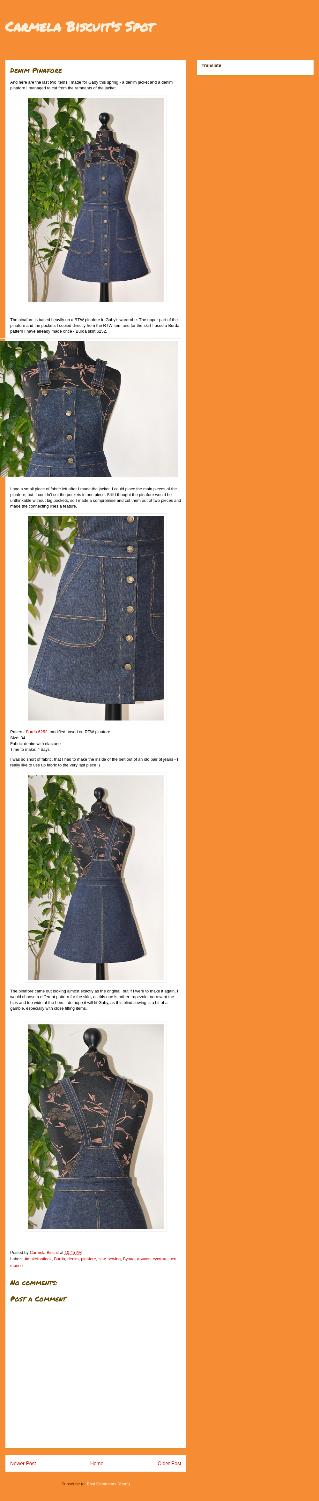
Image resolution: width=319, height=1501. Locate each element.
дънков (144, 1258)
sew (101, 1258)
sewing (114, 1258)
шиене (16, 1265)
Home (97, 1463)
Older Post (169, 1463)
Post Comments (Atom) (108, 1484)
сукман (159, 1258)
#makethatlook (38, 1258)
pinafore (88, 1258)
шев (172, 1258)
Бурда (129, 1258)
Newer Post (23, 1463)
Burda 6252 (36, 731)
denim (72, 1258)
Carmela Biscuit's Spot (79, 26)
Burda (59, 1258)
